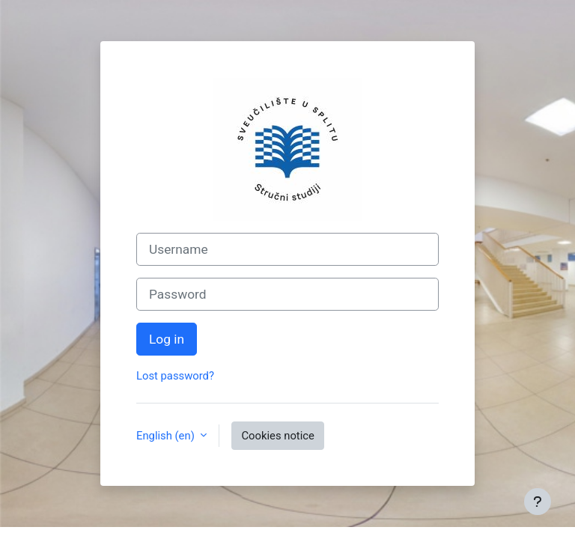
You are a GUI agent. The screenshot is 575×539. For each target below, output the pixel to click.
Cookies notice (277, 435)
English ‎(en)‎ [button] (166, 435)
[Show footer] (537, 501)
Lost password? (175, 376)
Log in (166, 339)
